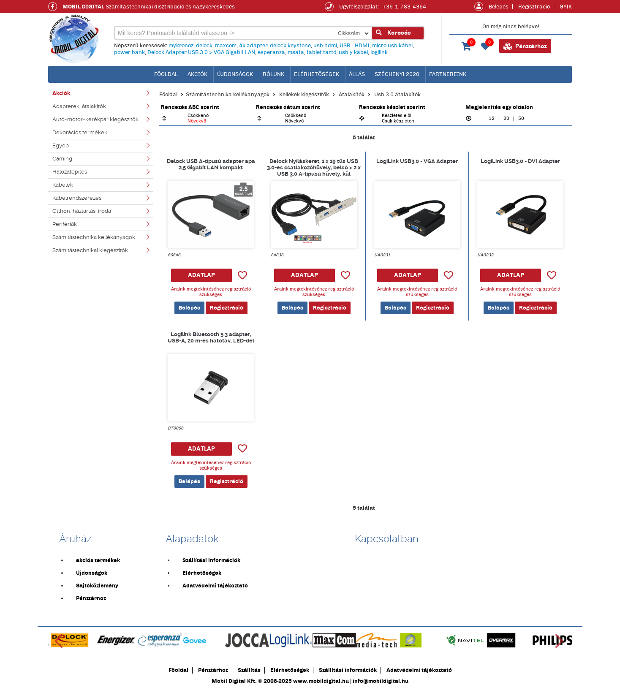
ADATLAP (201, 275)
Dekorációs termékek (79, 132)
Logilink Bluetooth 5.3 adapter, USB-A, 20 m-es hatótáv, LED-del (211, 337)
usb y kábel (353, 52)
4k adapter (253, 45)
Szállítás (249, 670)
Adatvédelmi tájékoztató (215, 585)
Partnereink (447, 74)
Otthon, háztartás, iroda (81, 211)
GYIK (566, 6)
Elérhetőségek (316, 74)
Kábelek (62, 185)
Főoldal (168, 94)
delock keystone (290, 45)
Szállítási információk (211, 560)
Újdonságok (235, 74)
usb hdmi (325, 45)
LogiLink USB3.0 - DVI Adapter (520, 161)
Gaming (62, 158)
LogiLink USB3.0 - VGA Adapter (417, 161)
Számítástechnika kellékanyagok (93, 237)
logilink (379, 52)
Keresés (393, 32)
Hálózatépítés (69, 171)
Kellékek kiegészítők (304, 94)
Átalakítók (351, 94)
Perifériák (64, 224)
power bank (129, 52)
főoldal (166, 74)
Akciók (197, 74)
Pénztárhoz (525, 46)
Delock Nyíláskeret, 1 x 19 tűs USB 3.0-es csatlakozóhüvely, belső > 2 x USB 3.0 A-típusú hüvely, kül (314, 167)
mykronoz (181, 45)
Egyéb (60, 145)
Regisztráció (534, 6)
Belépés (499, 6)
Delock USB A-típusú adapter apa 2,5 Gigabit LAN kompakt (211, 164)
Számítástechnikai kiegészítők (90, 250)
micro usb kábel (392, 45)
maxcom (226, 45)
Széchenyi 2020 (397, 74)
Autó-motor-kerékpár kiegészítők (95, 119)
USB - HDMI (355, 45)
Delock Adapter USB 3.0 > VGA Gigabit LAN (201, 52)
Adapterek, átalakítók (79, 106)
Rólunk (273, 74)
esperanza (271, 52)
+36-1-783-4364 (404, 6)
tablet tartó (321, 52)
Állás (357, 74)
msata (296, 52)
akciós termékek (98, 560)
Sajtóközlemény (97, 585)
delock (204, 45)
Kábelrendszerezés (76, 198)
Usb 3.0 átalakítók (397, 94)
